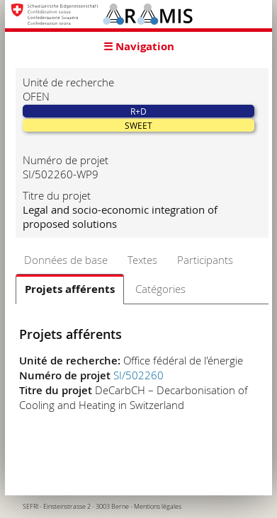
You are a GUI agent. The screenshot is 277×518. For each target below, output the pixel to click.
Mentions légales (157, 506)
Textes (142, 260)
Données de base (66, 260)
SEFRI (30, 506)
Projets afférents (70, 289)
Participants (205, 260)
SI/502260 (138, 375)
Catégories (160, 289)
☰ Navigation (138, 46)
